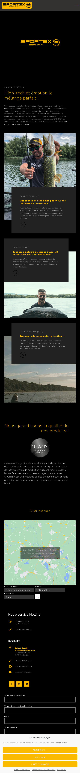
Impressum (61, 770)
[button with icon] (11, 684)
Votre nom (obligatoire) (40, 698)
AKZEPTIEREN (40, 750)
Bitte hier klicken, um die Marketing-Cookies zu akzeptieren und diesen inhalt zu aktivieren (40, 553)
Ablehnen (40, 757)
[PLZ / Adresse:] (19, 590)
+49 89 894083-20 (23, 666)
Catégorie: (9, 593)
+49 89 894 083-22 (23, 629)
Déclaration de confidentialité (43, 770)
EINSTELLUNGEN (40, 764)
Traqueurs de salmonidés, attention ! (41, 336)
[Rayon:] (50, 590)
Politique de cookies (22, 770)
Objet (40, 720)
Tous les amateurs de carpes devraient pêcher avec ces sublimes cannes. (35, 253)
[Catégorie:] (19, 597)
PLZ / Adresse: (11, 586)
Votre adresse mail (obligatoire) (40, 709)
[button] (37, 596)
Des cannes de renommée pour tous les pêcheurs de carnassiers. (43, 202)
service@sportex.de (23, 672)
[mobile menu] (76, 5)
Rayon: (38, 586)
